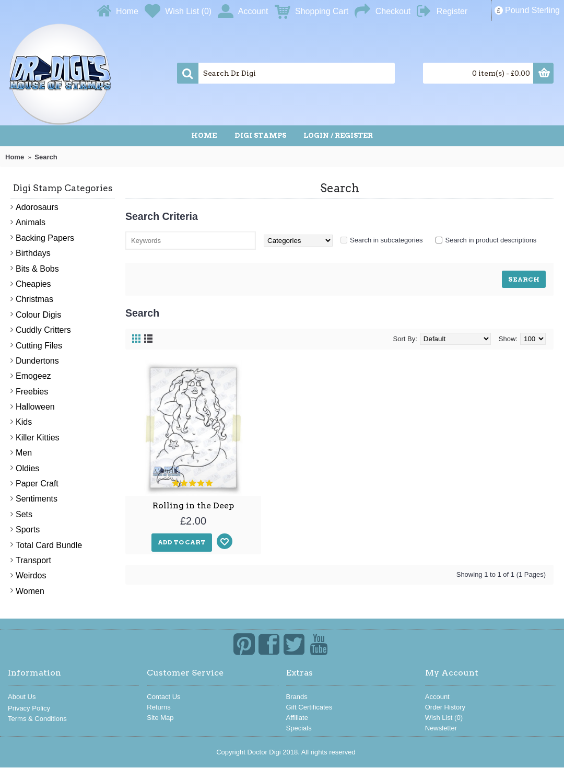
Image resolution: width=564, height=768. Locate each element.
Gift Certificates (309, 707)
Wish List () (444, 718)
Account (437, 697)
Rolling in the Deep (193, 505)
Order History (445, 707)
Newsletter (441, 728)
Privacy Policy (29, 708)
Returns (159, 707)
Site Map (160, 718)
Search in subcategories (386, 240)
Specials (299, 728)
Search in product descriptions (490, 240)
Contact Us (163, 697)
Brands (297, 697)
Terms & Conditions (37, 719)
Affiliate (297, 718)
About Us (22, 697)
